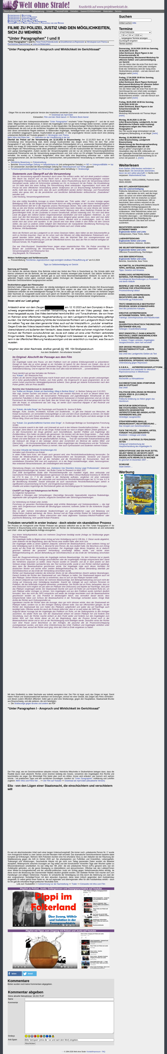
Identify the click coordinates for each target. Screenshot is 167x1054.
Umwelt (49, 11)
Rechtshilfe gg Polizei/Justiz (131, 299)
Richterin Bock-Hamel (79, 117)
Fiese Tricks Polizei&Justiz (47, 42)
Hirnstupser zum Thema (97, 42)
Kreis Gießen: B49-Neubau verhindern (135, 168)
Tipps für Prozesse (29, 17)
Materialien (108, 11)
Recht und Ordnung (31, 23)
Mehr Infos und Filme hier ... (20, 137)
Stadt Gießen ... (126, 467)
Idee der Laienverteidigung (131, 189)
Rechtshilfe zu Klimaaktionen (131, 378)
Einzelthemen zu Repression (73, 42)
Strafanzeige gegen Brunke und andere (31, 703)
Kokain (20, 375)
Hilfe (134, 23)
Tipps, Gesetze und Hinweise (131, 270)
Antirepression (23, 11)
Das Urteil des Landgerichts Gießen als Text (138, 354)
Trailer (74, 884)
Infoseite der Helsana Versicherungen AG (39, 450)
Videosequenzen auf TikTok (74, 167)
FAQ (103, 1052)
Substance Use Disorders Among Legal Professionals (75, 468)
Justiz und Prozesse (30, 20)
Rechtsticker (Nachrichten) (19, 44)
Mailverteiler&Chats (137, 175)
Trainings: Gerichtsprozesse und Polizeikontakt (139, 317)
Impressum (97, 1052)
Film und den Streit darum (55, 117)
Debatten (74, 11)
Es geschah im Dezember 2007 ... (133, 460)
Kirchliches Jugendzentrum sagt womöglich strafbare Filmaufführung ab (57, 260)
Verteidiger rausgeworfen (130, 417)
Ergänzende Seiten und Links (132, 232)
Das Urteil (123, 387)
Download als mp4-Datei (62, 115)
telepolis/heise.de (50, 164)
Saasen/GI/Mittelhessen (91, 11)
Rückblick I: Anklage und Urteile (132, 435)
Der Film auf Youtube (52, 781)
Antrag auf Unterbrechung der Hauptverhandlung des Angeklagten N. (135, 445)
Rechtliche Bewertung (20, 162)
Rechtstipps (26, 15)
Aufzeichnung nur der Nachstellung (53, 884)
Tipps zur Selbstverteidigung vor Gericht (61, 264)
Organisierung (38, 11)
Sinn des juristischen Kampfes (132, 308)
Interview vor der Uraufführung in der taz (52, 137)
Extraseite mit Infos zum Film (92, 884)
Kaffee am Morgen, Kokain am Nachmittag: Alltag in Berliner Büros (45, 391)
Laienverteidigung (29, 18)
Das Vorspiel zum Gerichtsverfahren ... (135, 426)
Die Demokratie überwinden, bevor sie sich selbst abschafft (137, 172)
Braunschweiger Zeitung (29, 164)
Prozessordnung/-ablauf (129, 290)
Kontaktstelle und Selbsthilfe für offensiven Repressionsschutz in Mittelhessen (137, 370)
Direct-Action (9, 11)
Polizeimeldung (39, 162)
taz (112, 164)
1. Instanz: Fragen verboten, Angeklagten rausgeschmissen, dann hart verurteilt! (136, 341)
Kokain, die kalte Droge (27, 409)
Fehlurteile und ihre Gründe (52, 23)
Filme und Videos (25, 21)
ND (87, 164)
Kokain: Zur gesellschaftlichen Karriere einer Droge (39, 423)
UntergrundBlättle (99, 164)
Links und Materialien (41, 44)
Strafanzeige (83, 169)
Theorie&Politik (61, 11)
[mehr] (135, 73)
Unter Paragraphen (58, 121)
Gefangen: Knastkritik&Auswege (133, 329)
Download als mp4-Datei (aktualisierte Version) (85, 781)
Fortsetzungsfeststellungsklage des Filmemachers (32, 169)
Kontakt (89, 1052)
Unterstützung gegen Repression (133, 363)
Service (118, 11)
